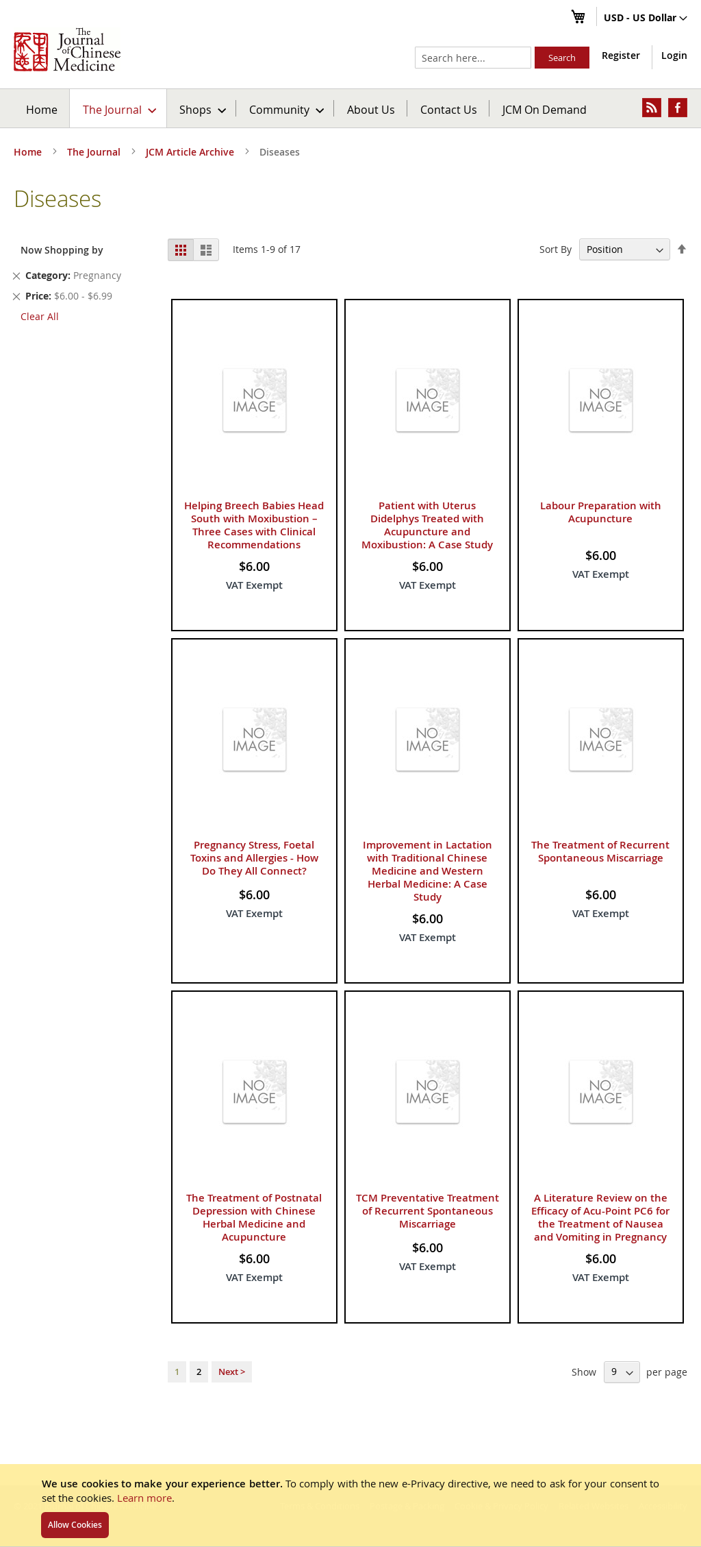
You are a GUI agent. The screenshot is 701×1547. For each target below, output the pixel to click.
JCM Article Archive (191, 151)
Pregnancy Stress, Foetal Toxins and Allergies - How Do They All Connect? (254, 858)
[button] (645, 18)
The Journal (95, 151)
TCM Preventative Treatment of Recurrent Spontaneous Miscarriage (427, 1211)
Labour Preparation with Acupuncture (600, 512)
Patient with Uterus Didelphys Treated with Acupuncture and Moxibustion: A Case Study (427, 525)
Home (42, 109)
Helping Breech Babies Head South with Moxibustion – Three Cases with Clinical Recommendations (254, 525)
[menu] (350, 108)
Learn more (144, 1498)
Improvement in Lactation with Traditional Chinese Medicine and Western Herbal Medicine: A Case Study (427, 871)
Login (674, 55)
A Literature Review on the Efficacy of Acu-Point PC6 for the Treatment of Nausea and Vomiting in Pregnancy (600, 1217)
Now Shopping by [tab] (62, 249)
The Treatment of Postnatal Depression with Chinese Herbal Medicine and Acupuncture (254, 1217)
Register (621, 55)
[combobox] (473, 58)
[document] (350, 1505)
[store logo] (67, 49)
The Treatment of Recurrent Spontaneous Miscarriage (600, 851)
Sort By (555, 249)
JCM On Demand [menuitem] (544, 109)
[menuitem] (118, 108)
